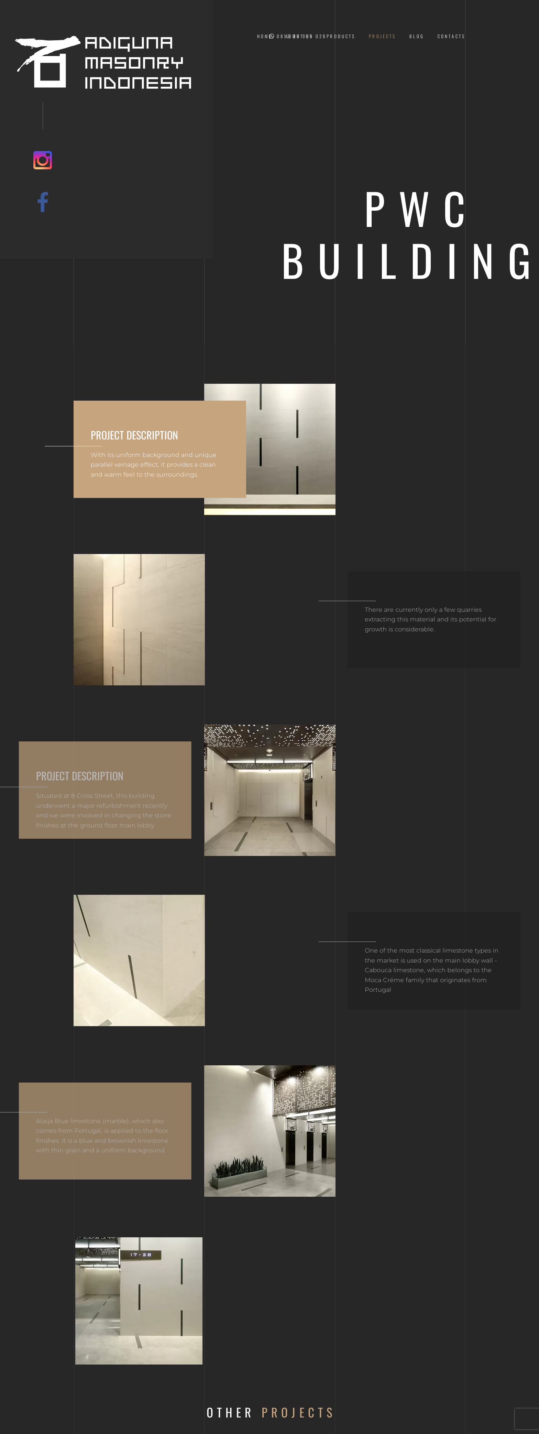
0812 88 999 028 (298, 36)
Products (341, 36)
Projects (382, 36)
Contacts (451, 36)
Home (264, 36)
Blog (416, 36)
